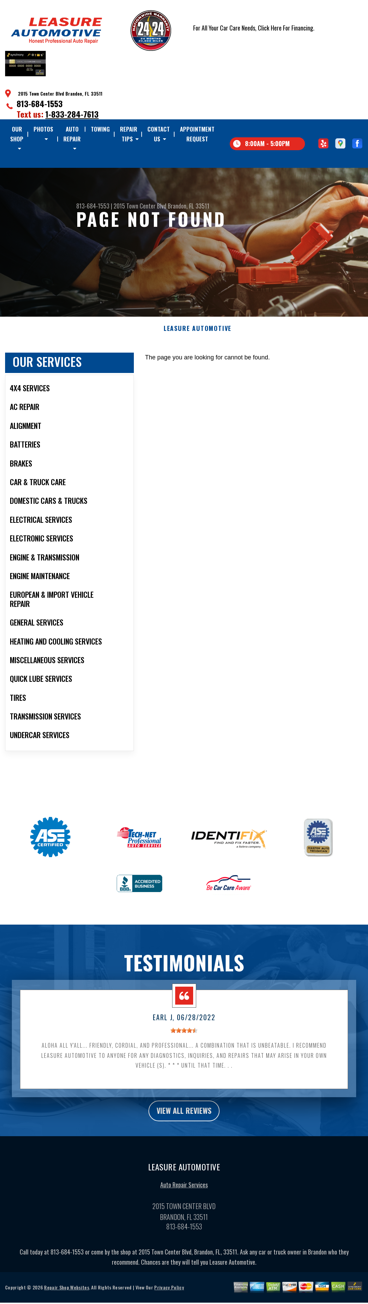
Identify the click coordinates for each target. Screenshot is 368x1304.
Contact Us (158, 134)
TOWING (100, 129)
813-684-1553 (40, 103)
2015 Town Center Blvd (140, 205)
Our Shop (16, 134)
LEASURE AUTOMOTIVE (197, 352)
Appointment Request (197, 134)
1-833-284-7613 (72, 114)
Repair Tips (128, 134)
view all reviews (184, 1134)
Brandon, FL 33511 (188, 205)
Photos (43, 129)
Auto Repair (72, 134)
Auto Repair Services (184, 1209)
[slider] (184, 1053)
